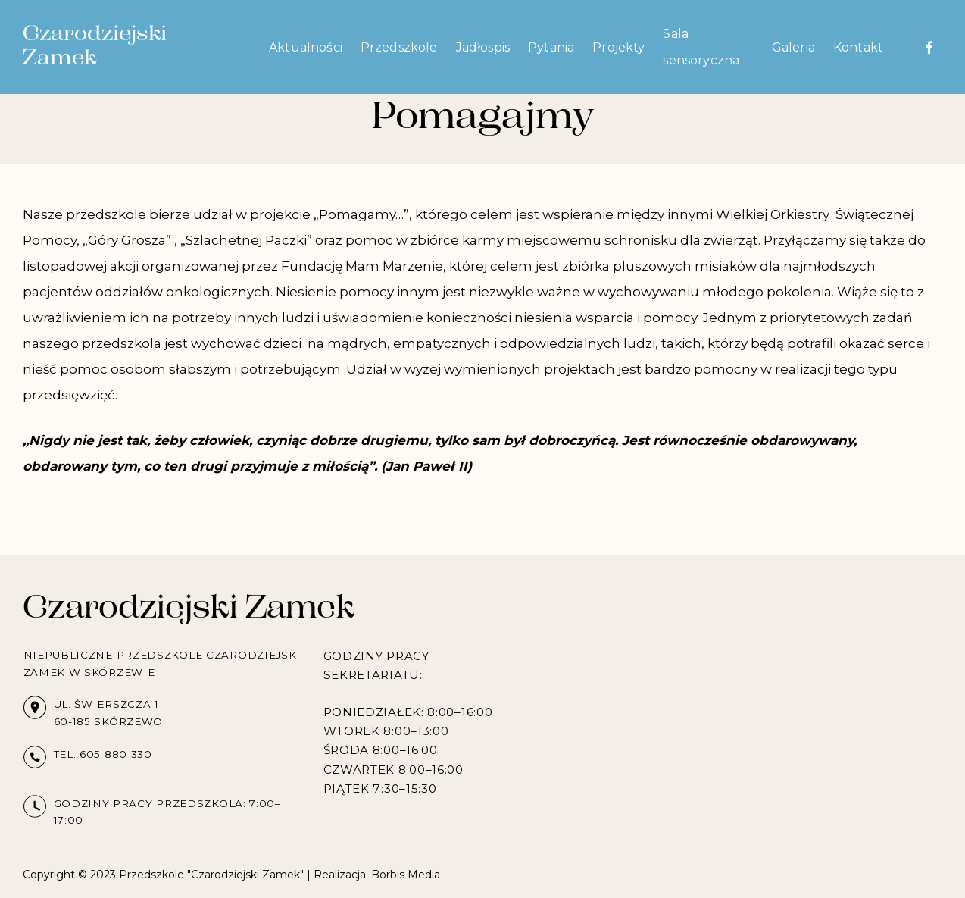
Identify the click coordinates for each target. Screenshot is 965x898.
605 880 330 (116, 754)
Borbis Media (405, 874)
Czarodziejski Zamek (95, 47)
